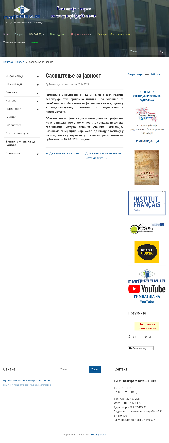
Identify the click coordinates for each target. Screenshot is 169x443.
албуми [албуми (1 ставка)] (13, 381)
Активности (22, 109)
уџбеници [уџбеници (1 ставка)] (34, 385)
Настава (22, 101)
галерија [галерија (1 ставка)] (21, 381)
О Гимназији (22, 84)
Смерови (22, 92)
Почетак (8, 61)
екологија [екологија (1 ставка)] (30, 381)
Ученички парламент (14, 42)
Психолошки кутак (18, 133)
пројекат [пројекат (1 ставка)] (18, 385)
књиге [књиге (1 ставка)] (47, 381)
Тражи (161, 51)
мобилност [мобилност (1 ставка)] (8, 385)
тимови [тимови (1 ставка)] (25, 385)
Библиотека (13, 125)
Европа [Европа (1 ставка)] (6, 381)
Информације (22, 76)
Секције (11, 117)
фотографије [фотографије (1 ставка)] (45, 385)
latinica (155, 74)
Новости (20, 61)
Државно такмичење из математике (103, 155)
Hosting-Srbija (98, 434)
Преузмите (22, 153)
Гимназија (54, 84)
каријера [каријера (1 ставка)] (39, 381)
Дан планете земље (62, 153)
